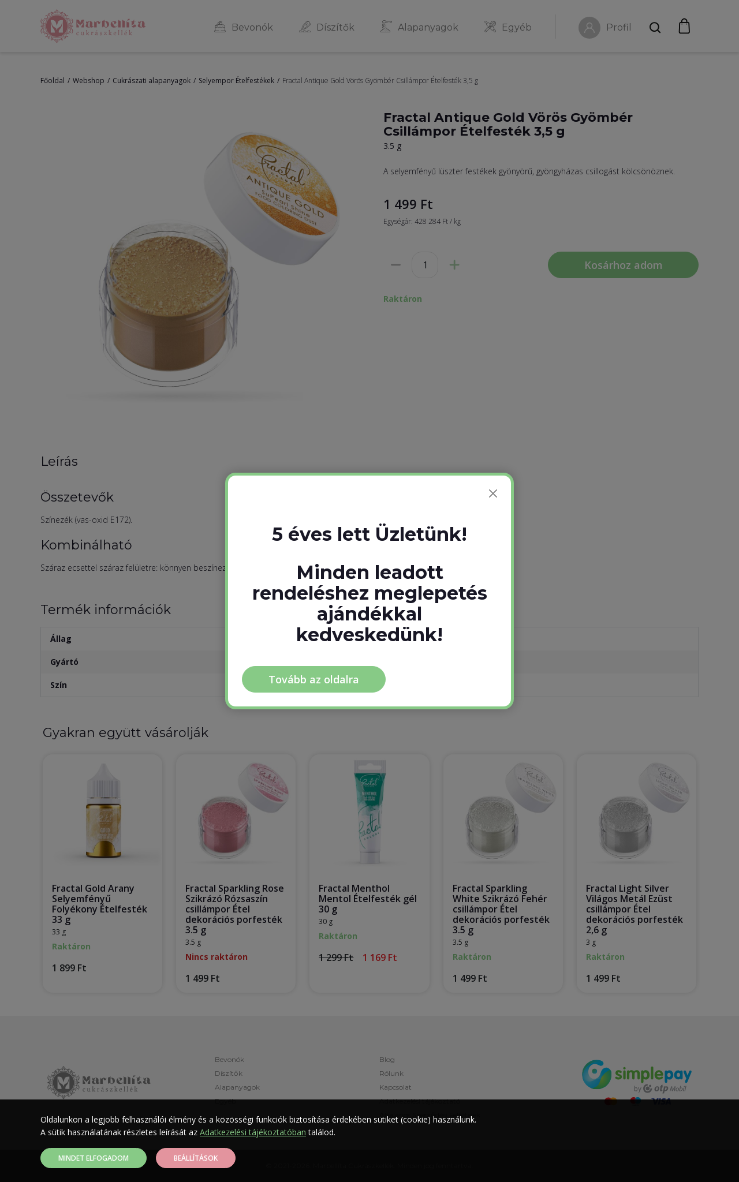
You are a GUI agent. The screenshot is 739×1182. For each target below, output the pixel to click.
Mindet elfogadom (93, 1158)
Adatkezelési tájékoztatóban (253, 1132)
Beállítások (196, 1158)
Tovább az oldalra (313, 679)
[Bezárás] (493, 493)
